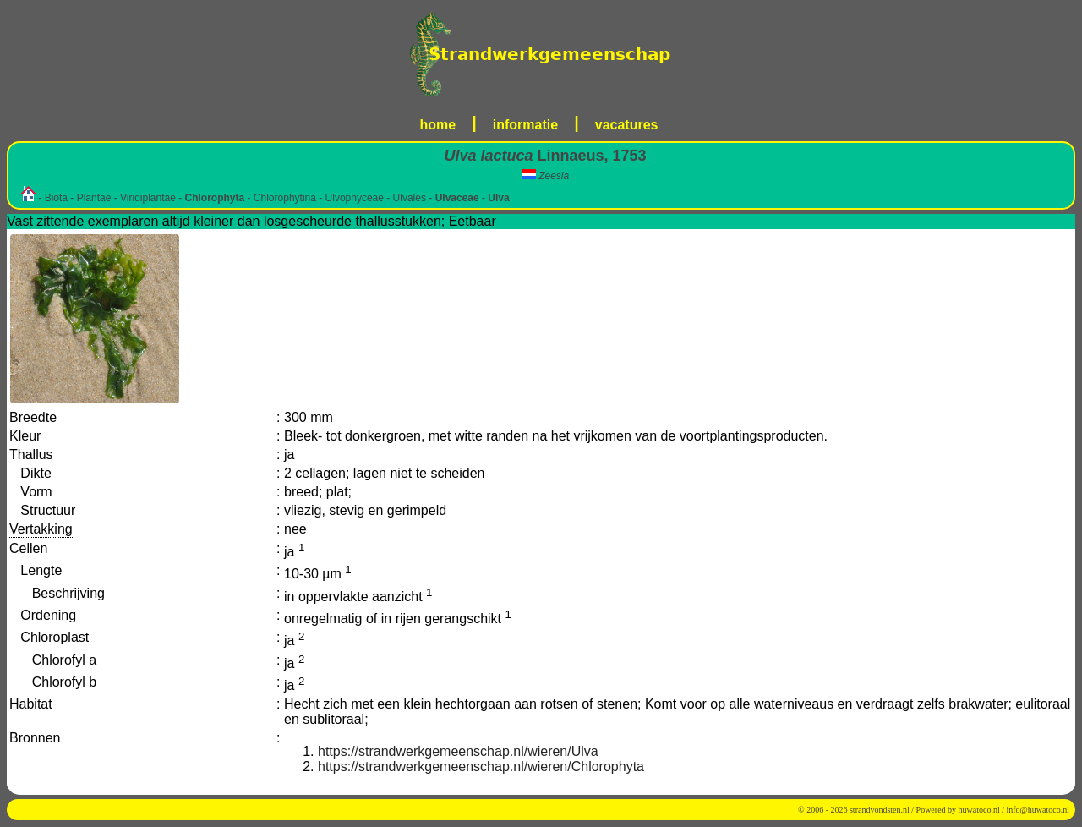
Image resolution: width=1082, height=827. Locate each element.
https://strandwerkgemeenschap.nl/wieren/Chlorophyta (481, 766)
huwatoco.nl (979, 809)
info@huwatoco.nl (1038, 809)
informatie (525, 125)
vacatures (626, 125)
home (438, 125)
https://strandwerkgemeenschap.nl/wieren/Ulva (458, 751)
